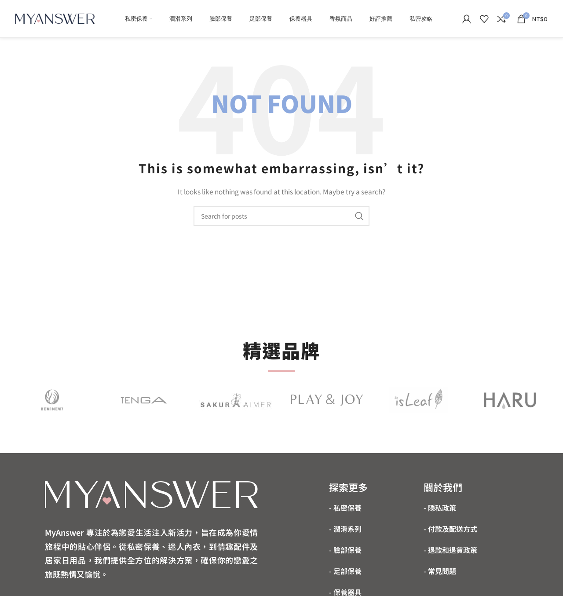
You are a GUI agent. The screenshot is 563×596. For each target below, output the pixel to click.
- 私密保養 (345, 507)
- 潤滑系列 (345, 528)
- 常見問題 (440, 571)
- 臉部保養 (345, 550)
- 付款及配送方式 (450, 528)
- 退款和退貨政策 (450, 550)
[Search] (281, 216)
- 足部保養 (345, 571)
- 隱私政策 (440, 507)
